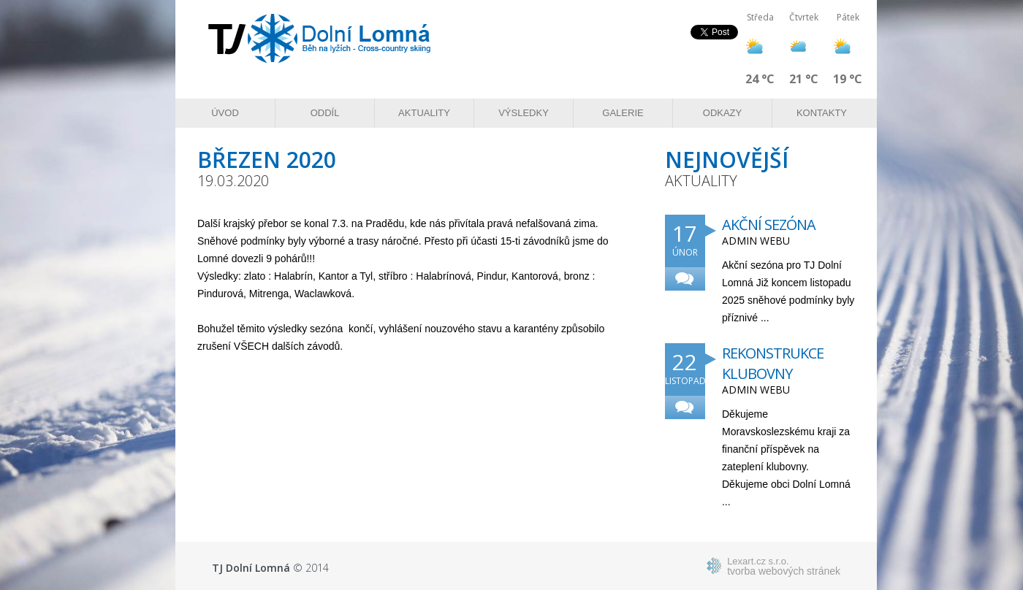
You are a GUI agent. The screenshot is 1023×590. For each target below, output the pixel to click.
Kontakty (821, 112)
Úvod (225, 112)
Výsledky (523, 112)
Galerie (622, 112)
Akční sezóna (768, 224)
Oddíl (325, 112)
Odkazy (722, 112)
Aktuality (424, 112)
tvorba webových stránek (783, 566)
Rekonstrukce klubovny (773, 363)
